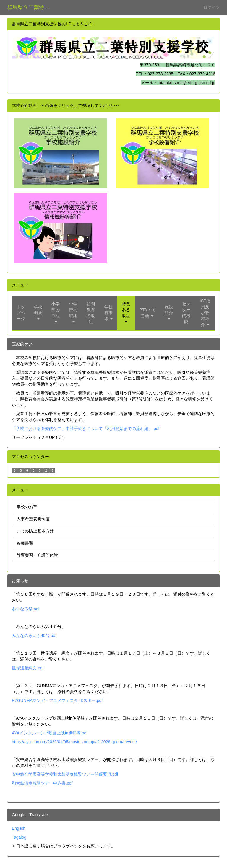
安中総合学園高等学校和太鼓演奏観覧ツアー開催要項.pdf (65, 774)
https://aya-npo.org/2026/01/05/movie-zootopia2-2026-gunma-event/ (74, 741)
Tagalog (19, 837)
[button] (38, 312)
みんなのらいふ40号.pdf (34, 635)
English (18, 828)
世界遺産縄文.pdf (27, 668)
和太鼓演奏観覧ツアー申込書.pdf (42, 783)
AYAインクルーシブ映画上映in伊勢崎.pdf (49, 733)
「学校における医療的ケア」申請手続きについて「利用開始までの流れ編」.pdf (85, 428)
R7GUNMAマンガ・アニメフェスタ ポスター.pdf (57, 700)
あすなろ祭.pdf (25, 609)
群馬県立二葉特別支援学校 (32, 7)
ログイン (211, 7)
